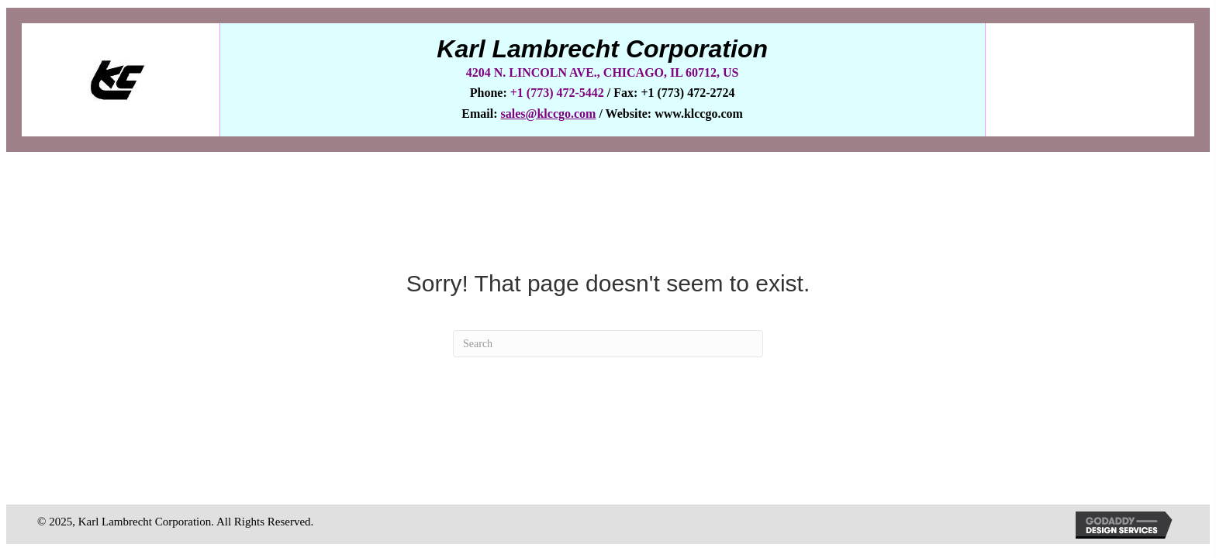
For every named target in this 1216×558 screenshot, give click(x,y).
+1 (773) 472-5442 (558, 92)
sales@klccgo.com (548, 113)
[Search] (608, 343)
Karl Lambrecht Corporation (602, 49)
